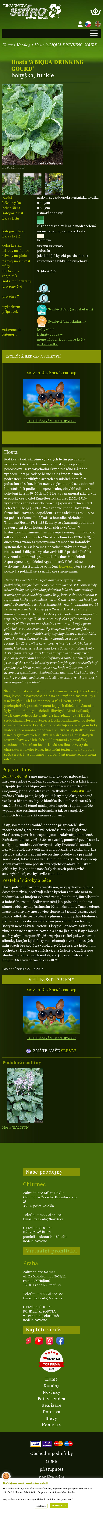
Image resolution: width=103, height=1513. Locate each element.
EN (97, 23)
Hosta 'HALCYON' (15, 1127)
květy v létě (45, 330)
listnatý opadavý (50, 334)
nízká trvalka (47, 344)
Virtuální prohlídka (51, 1251)
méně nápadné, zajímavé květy (61, 339)
